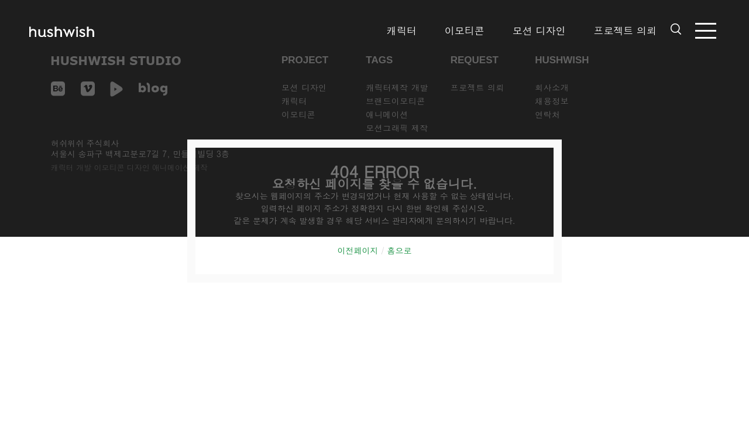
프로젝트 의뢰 (625, 30)
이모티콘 (465, 30)
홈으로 (399, 250)
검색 (676, 29)
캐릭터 (402, 30)
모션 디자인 (539, 30)
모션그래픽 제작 (397, 128)
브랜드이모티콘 (395, 101)
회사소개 (552, 87)
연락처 (548, 114)
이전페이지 (357, 250)
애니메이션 (387, 114)
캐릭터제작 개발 (397, 87)
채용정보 (552, 101)
